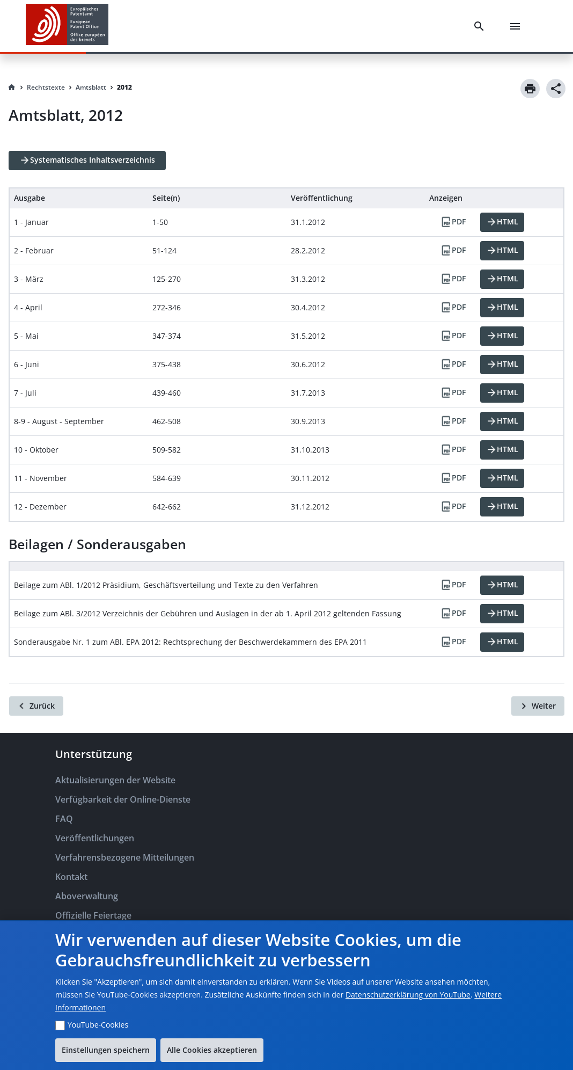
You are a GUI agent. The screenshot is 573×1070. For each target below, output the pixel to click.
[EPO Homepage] (67, 26)
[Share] (555, 88)
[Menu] (517, 26)
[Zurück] (36, 706)
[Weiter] (537, 706)
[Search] (481, 26)
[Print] (530, 88)
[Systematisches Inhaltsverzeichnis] (87, 160)
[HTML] (502, 222)
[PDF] (452, 222)
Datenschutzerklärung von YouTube (408, 994)
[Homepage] (12, 87)
